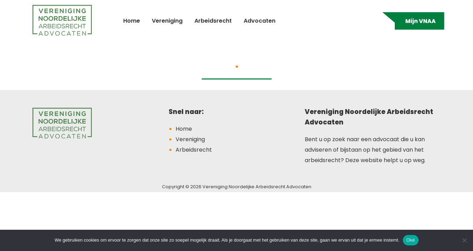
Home (131, 21)
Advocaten (259, 21)
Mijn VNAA (420, 21)
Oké (410, 240)
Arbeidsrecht (213, 21)
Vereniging (167, 21)
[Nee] (464, 240)
